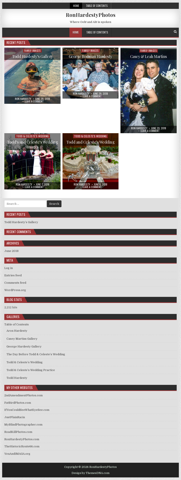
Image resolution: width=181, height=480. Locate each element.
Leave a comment (34, 101)
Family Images (32, 50)
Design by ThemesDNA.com (90, 473)
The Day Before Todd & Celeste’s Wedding (35, 354)
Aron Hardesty (16, 330)
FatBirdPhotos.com (17, 402)
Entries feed (13, 275)
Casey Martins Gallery (21, 338)
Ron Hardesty (23, 99)
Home (76, 5)
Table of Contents (97, 5)
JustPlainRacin (14, 417)
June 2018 (11, 251)
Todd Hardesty (16, 377)
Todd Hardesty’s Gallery (32, 56)
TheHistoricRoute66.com (21, 446)
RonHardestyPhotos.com (21, 439)
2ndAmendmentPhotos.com (23, 395)
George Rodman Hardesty (90, 56)
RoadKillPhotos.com (18, 432)
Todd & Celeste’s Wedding (24, 362)
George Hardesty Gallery (24, 346)
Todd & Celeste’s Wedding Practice (30, 370)
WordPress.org (15, 290)
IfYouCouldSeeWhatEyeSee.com (26, 409)
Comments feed (15, 282)
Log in (8, 268)
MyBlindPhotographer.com (23, 424)
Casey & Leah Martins (148, 56)
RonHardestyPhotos (90, 14)
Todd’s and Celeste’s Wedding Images (32, 144)
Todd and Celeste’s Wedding (90, 142)
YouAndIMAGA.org (17, 453)
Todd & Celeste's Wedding (32, 136)
